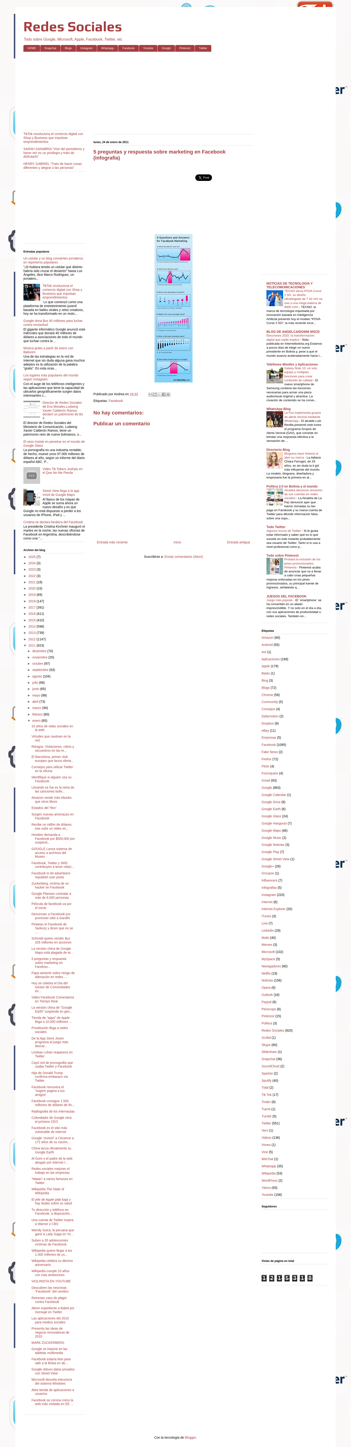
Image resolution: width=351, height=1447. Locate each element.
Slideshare (269, 1052)
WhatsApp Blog (278, 409)
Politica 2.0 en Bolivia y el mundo (292, 486)
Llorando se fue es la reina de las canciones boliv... (53, 789)
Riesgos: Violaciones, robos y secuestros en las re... (53, 748)
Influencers (269, 880)
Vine (265, 1152)
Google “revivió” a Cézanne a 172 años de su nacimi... (53, 1140)
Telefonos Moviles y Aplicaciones (292, 364)
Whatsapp (107, 48)
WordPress (270, 1180)
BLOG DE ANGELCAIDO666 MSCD (293, 332)
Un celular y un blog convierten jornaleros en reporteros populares (53, 260)
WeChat (267, 1159)
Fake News (270, 752)
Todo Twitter (275, 527)
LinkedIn (268, 930)
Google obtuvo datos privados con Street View (53, 1371)
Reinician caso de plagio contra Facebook (49, 1300)
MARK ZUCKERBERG (48, 1342)
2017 (32, 607)
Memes (267, 944)
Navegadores (271, 966)
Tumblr (267, 1116)
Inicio (177, 542)
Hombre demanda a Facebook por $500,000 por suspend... (53, 838)
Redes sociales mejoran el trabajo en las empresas (51, 1170)
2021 (32, 582)
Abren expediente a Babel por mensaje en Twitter (53, 1310)
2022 (32, 576)
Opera (266, 987)
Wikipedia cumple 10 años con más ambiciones (50, 1273)
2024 (32, 563)
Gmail (266, 780)
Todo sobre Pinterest (282, 555)
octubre (38, 663)
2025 (32, 557)
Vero (265, 1130)
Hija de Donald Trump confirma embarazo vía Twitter (50, 1077)
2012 (32, 639)
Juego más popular (280, 600)
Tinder (266, 1102)
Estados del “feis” (44, 808)
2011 (32, 645)
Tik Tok (267, 1095)
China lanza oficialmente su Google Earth (51, 1150)
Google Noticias (273, 845)
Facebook (128, 48)
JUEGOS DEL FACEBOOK (286, 596)
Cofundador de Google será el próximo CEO (52, 1119)
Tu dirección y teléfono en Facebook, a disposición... (52, 1212)
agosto (37, 676)
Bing (265, 680)
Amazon (267, 637)
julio (35, 682)
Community (270, 702)
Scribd (266, 1038)
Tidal (265, 1087)
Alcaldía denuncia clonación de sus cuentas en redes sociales (303, 494)
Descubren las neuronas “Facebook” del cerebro (50, 1289)
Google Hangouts (274, 823)
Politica (267, 1023)
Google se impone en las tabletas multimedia (49, 1351)
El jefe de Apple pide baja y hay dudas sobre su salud (52, 1201)
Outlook (267, 995)
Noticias (267, 980)
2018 (32, 601)
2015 (32, 620)
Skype (266, 1045)
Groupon (268, 873)
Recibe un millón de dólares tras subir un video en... (52, 826)
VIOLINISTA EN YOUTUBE (51, 1281)
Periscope (269, 1009)
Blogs (68, 48)
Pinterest (184, 48)
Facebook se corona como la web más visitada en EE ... (52, 1402)
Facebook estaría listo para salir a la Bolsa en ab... (51, 1361)
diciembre (39, 651)
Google (166, 48)
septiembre (40, 670)
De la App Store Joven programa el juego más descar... (50, 1042)
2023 (32, 569)
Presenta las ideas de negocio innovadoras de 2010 (51, 1332)
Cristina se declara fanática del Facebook (53, 522)
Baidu (266, 673)
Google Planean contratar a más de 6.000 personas (51, 895)
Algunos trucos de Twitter (284, 531)
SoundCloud (270, 1066)
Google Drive (271, 802)
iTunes (266, 916)
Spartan (267, 1073)
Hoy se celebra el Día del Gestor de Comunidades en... (51, 987)
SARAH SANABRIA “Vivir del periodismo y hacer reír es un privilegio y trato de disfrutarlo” (54, 153)
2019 (32, 595)
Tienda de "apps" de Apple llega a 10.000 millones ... (52, 1019)
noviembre (40, 657)
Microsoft (268, 952)
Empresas (269, 737)
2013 (32, 633)
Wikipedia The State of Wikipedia (48, 1191)
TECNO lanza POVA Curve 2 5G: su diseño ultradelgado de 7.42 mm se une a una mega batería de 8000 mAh (303, 299)
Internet (267, 902)
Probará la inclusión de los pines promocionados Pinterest (302, 563)
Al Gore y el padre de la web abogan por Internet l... (52, 1160)
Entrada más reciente (112, 542)
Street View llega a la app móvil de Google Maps (61, 493)
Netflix (266, 973)
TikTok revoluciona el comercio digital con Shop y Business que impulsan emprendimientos (53, 138)
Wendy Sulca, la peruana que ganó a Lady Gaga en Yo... (53, 1232)
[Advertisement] (162, 91)
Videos (267, 1137)
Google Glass (271, 816)
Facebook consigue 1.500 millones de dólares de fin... (53, 1103)
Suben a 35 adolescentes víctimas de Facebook (50, 1242)
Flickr (265, 766)
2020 (32, 588)
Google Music (271, 838)
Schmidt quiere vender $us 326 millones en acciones (51, 940)
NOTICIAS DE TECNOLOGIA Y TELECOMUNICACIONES (289, 285)
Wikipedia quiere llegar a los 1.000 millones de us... (52, 1252)
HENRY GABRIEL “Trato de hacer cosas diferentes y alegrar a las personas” (52, 166)
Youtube (148, 48)
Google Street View (275, 859)
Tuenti (266, 1109)
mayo (36, 695)
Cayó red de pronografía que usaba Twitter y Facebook (52, 1064)
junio (36, 689)
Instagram (86, 48)
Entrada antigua (238, 542)
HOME (32, 48)
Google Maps (271, 830)
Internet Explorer (274, 909)
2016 (32, 614)
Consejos (268, 709)
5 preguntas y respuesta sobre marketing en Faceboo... (49, 963)
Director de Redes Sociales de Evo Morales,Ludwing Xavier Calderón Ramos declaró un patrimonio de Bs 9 (63, 410)
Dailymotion (270, 716)
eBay (265, 730)
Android (267, 645)
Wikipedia (269, 1173)
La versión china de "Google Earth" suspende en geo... (52, 1009)
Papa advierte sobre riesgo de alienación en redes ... (53, 975)
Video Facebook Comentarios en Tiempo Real (53, 999)
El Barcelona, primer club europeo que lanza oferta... (53, 759)
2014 (32, 626)
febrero (37, 714)
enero (36, 720)
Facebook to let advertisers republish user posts (51, 875)
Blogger (190, 1437)
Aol (264, 652)
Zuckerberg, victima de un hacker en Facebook (50, 885)
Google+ (268, 866)
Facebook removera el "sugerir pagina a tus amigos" (48, 1091)
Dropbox (268, 723)
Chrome (267, 695)
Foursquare (270, 773)
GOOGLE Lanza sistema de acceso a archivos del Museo (52, 853)
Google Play (270, 852)
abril (35, 701)
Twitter (203, 48)
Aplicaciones (271, 659)
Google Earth (271, 809)
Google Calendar (274, 795)
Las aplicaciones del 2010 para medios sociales (50, 1320)
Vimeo (266, 1145)
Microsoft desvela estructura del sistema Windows (52, 1381)
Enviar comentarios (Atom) (183, 556)
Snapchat (50, 48)
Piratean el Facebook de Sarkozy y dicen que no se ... (52, 928)
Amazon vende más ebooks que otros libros (52, 799)
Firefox (267, 759)
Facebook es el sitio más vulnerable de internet (49, 1130)
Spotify (267, 1080)
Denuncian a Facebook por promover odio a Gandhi (51, 916)
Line (265, 923)
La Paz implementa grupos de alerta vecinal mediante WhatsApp (302, 417)
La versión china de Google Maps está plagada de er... (52, 950)
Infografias (269, 887)
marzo (37, 708)
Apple (266, 666)
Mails (265, 938)
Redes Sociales (72, 26)
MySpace (268, 959)
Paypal (267, 1002)
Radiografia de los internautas (53, 1111)
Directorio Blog (278, 450)
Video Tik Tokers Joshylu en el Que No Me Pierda (63, 471)
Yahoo (266, 1188)
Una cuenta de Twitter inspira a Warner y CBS (52, 1222)
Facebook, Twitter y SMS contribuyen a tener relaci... (53, 865)
